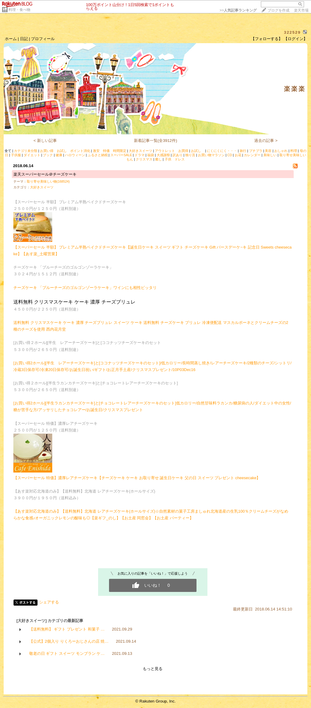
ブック (48, 155)
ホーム (11, 38)
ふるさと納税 (98, 155)
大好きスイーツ (140, 151)
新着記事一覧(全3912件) (155, 140)
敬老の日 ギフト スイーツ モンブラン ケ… (67, 653)
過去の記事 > (266, 140)
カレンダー (252, 155)
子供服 (16, 155)
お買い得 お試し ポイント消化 (65, 151)
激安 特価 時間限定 (109, 151)
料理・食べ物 (19, 10)
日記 (24, 38)
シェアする (49, 602)
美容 (268, 151)
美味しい (270, 155)
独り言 (190, 155)
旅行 (243, 151)
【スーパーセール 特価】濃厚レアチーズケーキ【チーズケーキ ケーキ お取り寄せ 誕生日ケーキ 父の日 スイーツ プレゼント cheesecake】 (136, 478)
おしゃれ (281, 151)
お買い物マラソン (211, 155)
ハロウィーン (75, 155)
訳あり (178, 155)
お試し (197, 151)
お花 (238, 155)
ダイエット (32, 155)
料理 (293, 151)
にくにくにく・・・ (222, 151)
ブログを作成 (278, 10)
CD (229, 155)
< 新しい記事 (45, 140)
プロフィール (43, 38)
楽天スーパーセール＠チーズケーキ (45, 174)
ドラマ (140, 155)
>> (238, 10)
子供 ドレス (175, 159)
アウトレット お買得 (171, 151)
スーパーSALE (121, 155)
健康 (59, 155)
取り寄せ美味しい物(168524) (48, 181)
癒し (158, 159)
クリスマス (144, 159)
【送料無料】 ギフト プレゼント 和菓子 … (67, 629)
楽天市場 (301, 10)
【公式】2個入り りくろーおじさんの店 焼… (69, 641)
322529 (292, 32)
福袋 (150, 155)
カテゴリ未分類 (25, 151)
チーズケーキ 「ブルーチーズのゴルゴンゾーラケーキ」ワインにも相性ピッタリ (85, 287)
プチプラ (255, 151)
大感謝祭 (163, 155)
